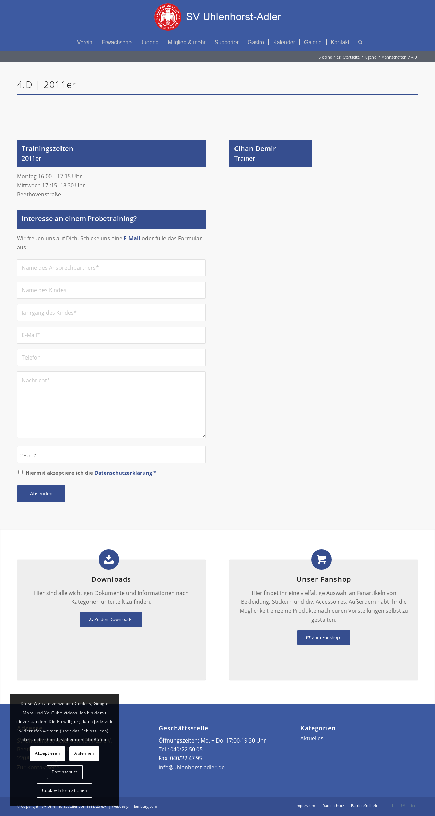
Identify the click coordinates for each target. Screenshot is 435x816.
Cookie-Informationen (64, 790)
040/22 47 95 (186, 758)
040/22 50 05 (186, 749)
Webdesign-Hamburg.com (134, 806)
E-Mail (132, 238)
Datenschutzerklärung (123, 472)
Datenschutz (65, 772)
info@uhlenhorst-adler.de (192, 767)
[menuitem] (85, 42)
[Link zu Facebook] (392, 805)
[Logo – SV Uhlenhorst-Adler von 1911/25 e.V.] (217, 17)
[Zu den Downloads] (111, 619)
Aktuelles (312, 738)
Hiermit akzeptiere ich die (90, 472)
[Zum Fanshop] (323, 637)
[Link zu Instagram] (403, 805)
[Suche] (358, 42)
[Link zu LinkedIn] (413, 805)
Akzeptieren (47, 753)
